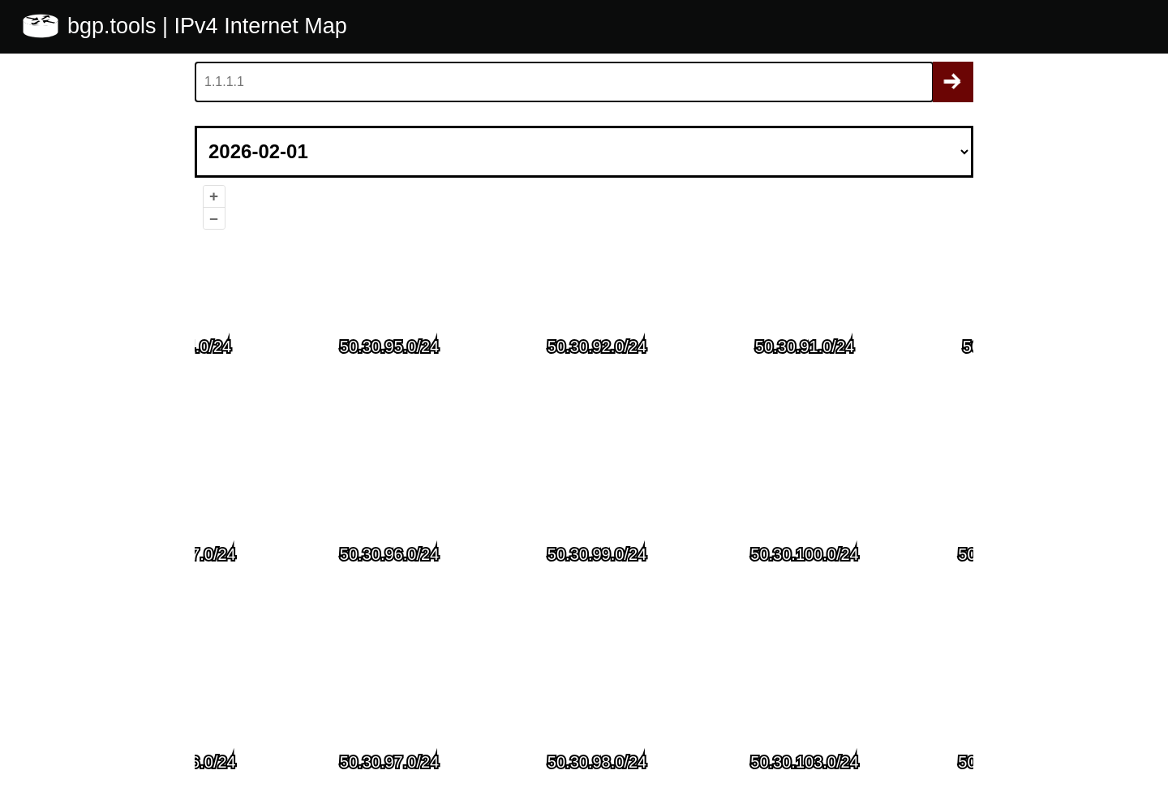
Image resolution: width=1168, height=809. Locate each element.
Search (953, 82)
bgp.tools (114, 26)
